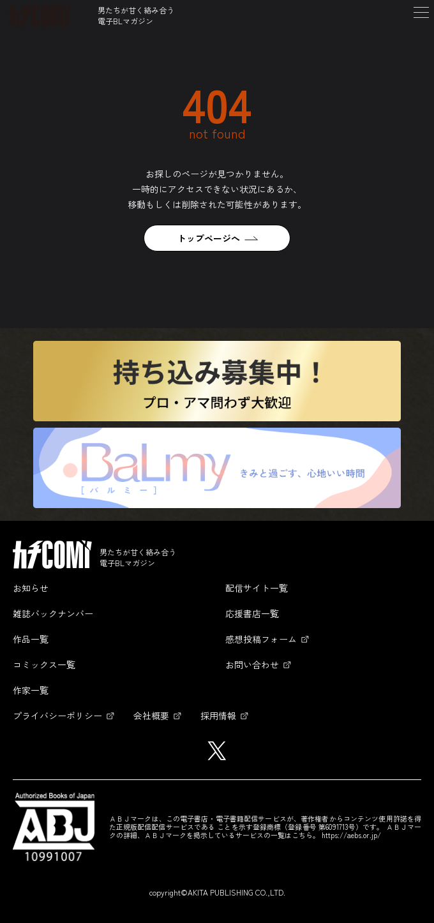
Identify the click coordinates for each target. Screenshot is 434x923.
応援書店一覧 (252, 613)
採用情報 (218, 715)
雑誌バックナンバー (53, 613)
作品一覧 (31, 639)
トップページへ (208, 238)
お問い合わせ (252, 664)
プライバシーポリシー (57, 715)
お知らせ (31, 588)
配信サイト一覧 (256, 588)
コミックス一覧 (44, 664)
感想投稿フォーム (261, 639)
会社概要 (151, 715)
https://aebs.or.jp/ (351, 835)
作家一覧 (31, 690)
